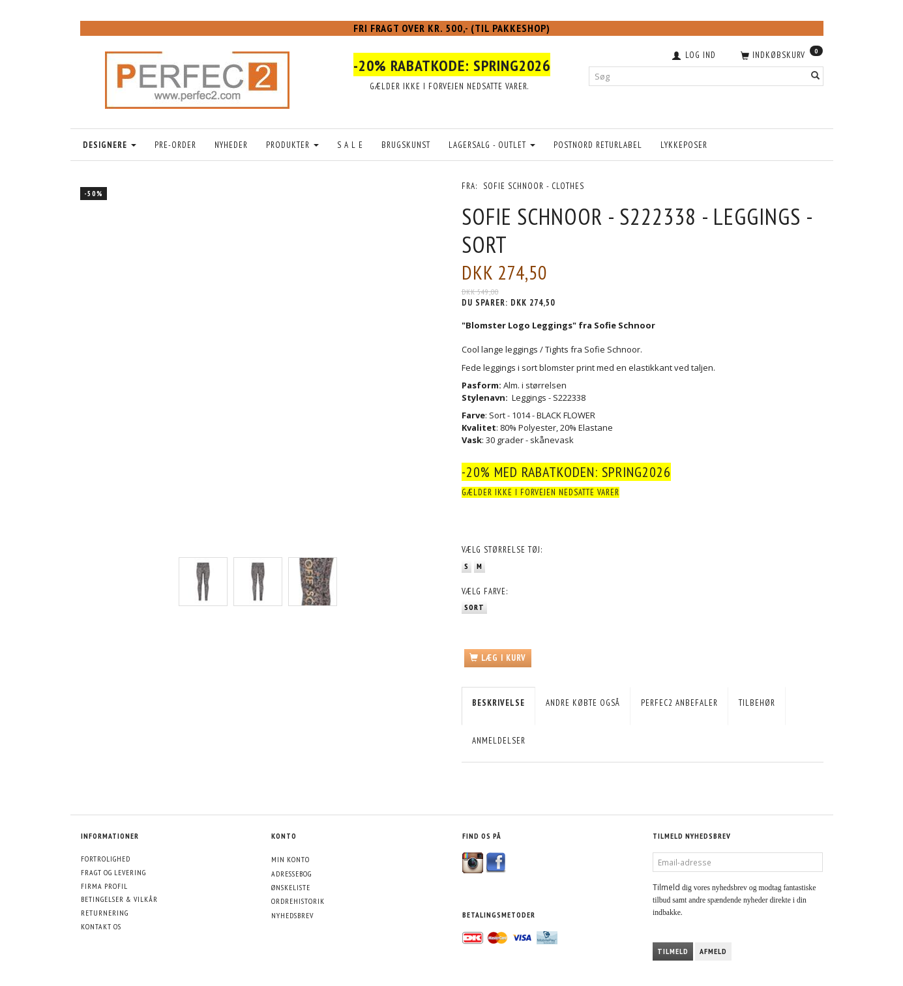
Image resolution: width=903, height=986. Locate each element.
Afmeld (713, 951)
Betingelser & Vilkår (119, 899)
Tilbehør (757, 702)
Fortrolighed (105, 858)
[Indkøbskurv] (780, 54)
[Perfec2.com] (197, 77)
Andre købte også (583, 702)
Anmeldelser (499, 740)
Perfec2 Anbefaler (679, 702)
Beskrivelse (498, 702)
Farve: (485, 591)
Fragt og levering (113, 872)
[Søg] (815, 76)
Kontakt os (101, 926)
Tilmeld (672, 951)
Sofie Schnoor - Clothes (533, 186)
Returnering (104, 913)
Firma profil (104, 886)
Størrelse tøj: (502, 549)
